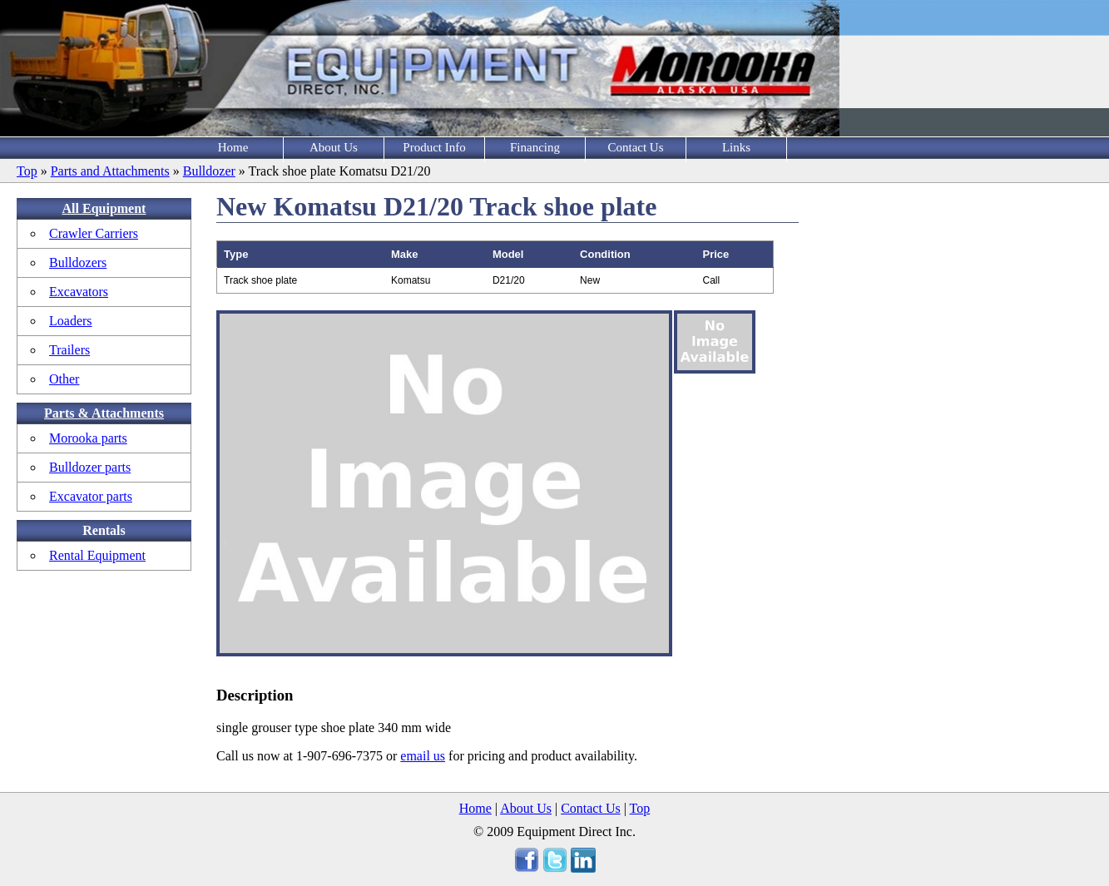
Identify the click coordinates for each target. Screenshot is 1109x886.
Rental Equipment (97, 555)
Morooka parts (88, 438)
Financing (535, 147)
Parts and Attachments (110, 171)
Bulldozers (77, 262)
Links (736, 147)
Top (27, 171)
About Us (333, 147)
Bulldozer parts (90, 467)
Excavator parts (90, 496)
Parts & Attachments (104, 413)
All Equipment (104, 208)
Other (64, 379)
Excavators (78, 292)
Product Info (434, 147)
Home (233, 147)
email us (422, 756)
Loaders (70, 321)
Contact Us (635, 147)
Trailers (69, 350)
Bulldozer (209, 171)
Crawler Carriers (93, 233)
